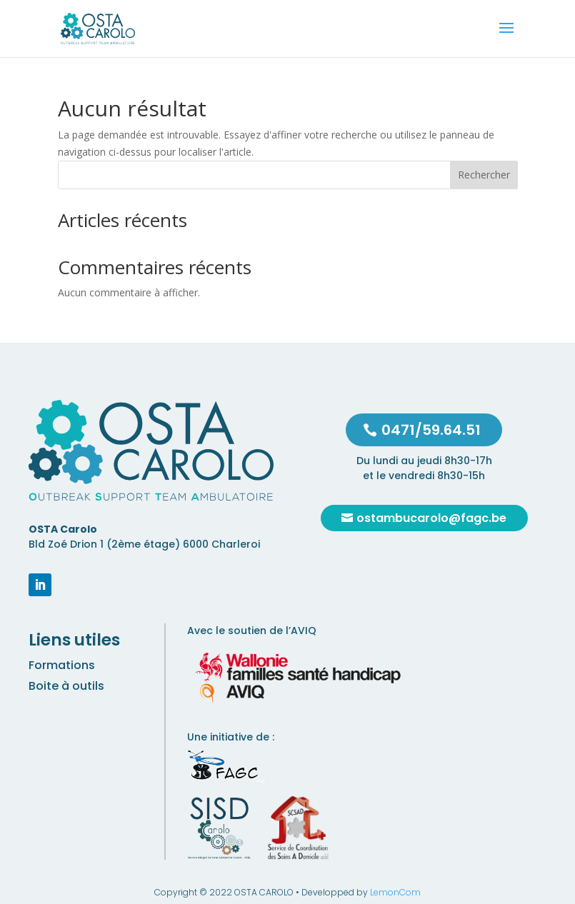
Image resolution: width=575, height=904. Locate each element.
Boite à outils (66, 686)
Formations (62, 665)
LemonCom (395, 892)
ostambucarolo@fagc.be (431, 518)
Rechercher (484, 174)
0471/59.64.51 (431, 430)
